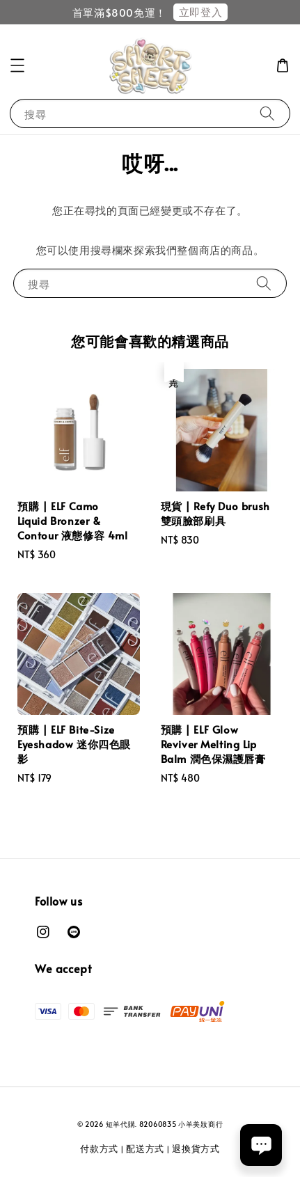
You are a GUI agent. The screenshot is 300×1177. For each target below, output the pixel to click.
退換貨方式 (196, 1148)
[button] (17, 65)
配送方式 (145, 1148)
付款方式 (99, 1148)
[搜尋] (267, 113)
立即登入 (200, 11)
